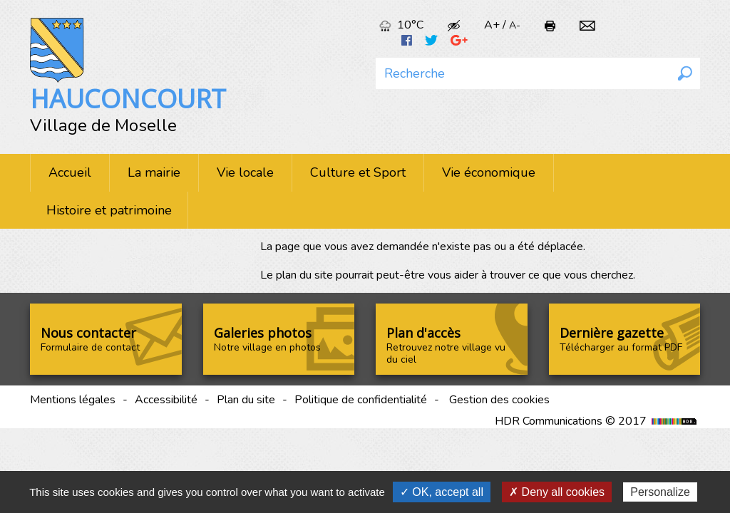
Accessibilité (166, 400)
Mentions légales (72, 400)
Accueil (69, 172)
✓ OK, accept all (441, 492)
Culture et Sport (358, 172)
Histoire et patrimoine (109, 210)
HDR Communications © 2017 (597, 421)
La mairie (154, 172)
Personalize (660, 492)
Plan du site (246, 400)
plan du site (304, 275)
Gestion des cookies (499, 400)
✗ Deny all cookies (557, 492)
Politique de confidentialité (360, 400)
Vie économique (488, 172)
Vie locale (245, 172)
